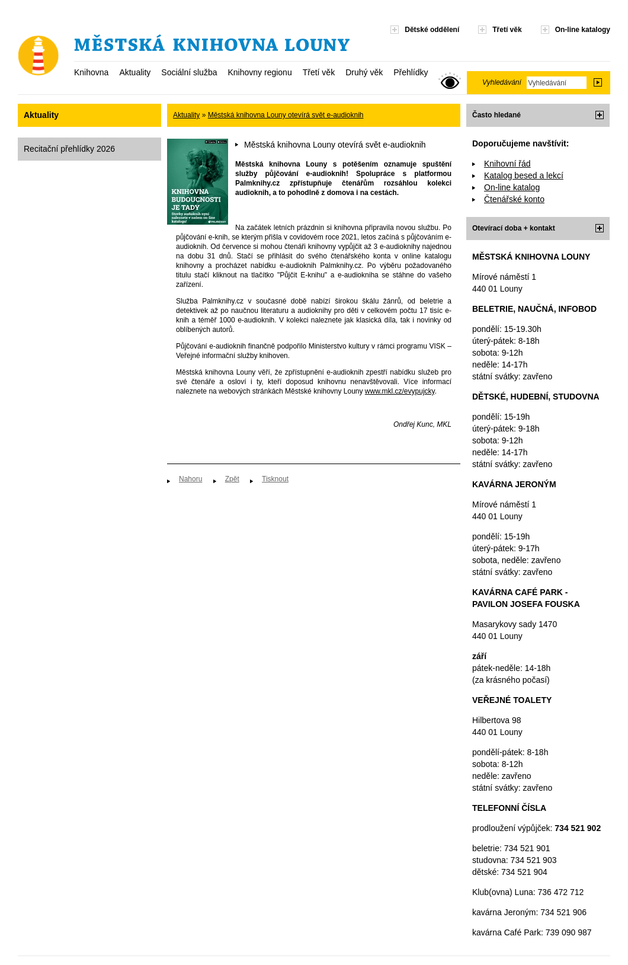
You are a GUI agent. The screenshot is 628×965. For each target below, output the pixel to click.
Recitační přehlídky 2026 (69, 149)
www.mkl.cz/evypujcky (400, 391)
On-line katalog (512, 187)
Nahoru (190, 479)
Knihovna (91, 72)
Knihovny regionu (259, 72)
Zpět (232, 479)
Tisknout (275, 479)
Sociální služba (189, 72)
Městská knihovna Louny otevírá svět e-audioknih (286, 115)
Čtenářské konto (514, 199)
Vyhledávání (501, 82)
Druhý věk (364, 72)
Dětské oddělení (432, 29)
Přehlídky (410, 72)
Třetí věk (319, 72)
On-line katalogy (582, 29)
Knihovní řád (507, 163)
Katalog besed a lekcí (523, 175)
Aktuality (134, 72)
